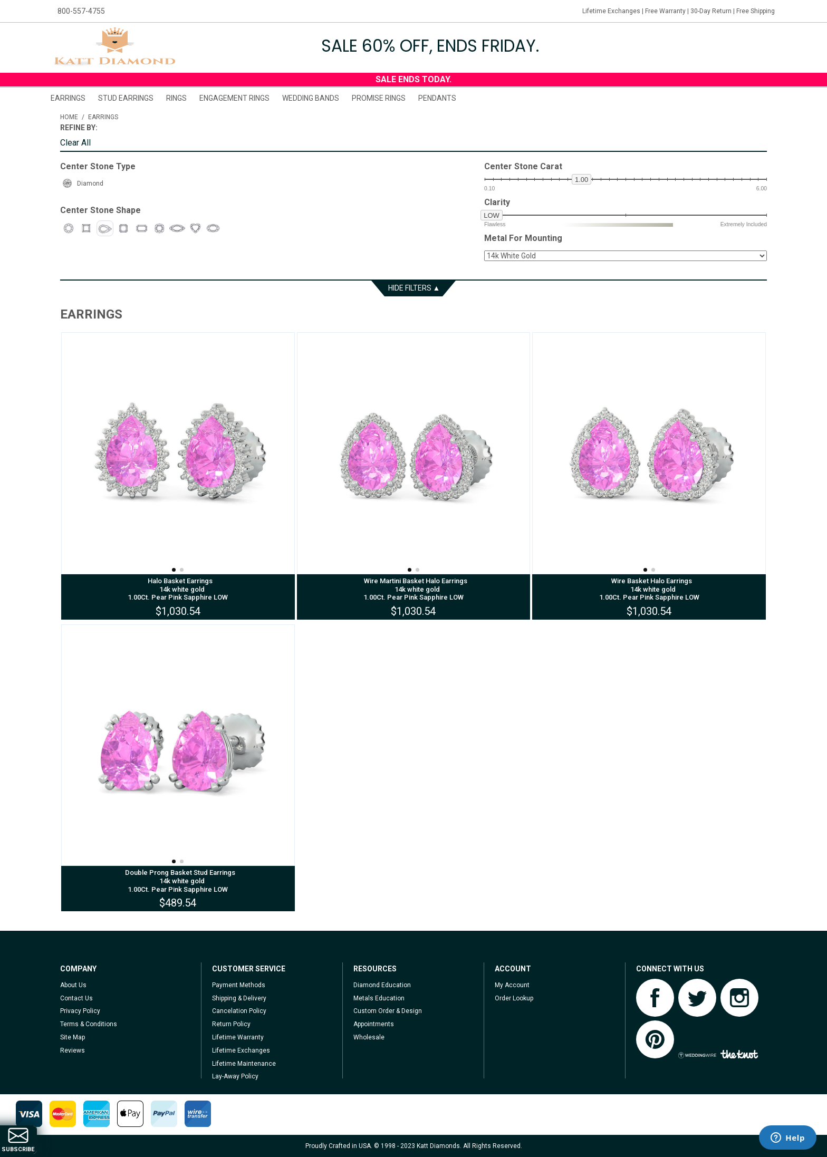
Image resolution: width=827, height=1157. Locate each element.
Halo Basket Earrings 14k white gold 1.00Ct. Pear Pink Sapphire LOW (178, 589)
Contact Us (76, 998)
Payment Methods (238, 985)
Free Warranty (665, 11)
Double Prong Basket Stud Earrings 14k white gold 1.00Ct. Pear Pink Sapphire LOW (177, 881)
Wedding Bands (310, 98)
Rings (176, 98)
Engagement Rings (234, 98)
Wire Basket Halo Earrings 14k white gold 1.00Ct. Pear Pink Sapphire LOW (649, 589)
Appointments (373, 1024)
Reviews (72, 1050)
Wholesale (368, 1037)
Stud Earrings (125, 98)
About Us (73, 985)
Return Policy (231, 1024)
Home (69, 117)
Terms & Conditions (88, 1024)
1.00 (581, 180)
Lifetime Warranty (238, 1037)
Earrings (68, 98)
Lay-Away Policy (235, 1076)
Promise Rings (379, 98)
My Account (512, 985)
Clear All (75, 143)
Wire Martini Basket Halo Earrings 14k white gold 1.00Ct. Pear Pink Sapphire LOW (413, 589)
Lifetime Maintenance (244, 1063)
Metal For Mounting (523, 238)
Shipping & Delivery (239, 998)
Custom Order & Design (387, 1011)
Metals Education (379, 998)
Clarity (497, 202)
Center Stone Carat (523, 166)
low (491, 215)
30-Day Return (711, 11)
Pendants (437, 98)
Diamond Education (382, 985)
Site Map (72, 1037)
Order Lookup (514, 998)
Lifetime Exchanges (611, 11)
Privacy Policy (80, 1011)
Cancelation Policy (239, 1011)
